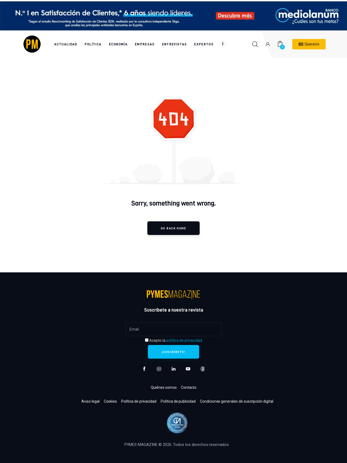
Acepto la (173, 340)
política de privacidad (184, 340)
